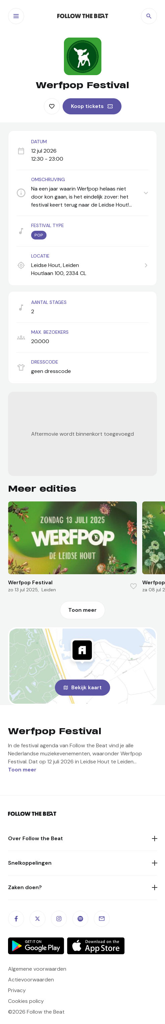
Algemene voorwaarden (37, 968)
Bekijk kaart (86, 687)
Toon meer (82, 609)
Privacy (17, 990)
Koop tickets (87, 106)
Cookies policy (26, 1001)
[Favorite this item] (52, 106)
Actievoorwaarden (31, 979)
